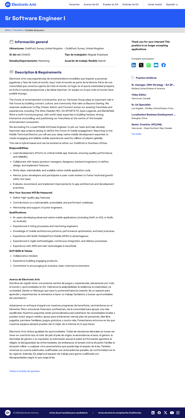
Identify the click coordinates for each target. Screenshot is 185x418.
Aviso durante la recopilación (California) (119, 412)
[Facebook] (159, 412)
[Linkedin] (153, 412)
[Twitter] (166, 412)
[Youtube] (172, 412)
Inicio (8, 30)
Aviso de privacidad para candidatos (68, 412)
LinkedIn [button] (135, 65)
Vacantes (18, 30)
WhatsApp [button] (150, 65)
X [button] (142, 65)
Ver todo (136, 134)
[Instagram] (178, 412)
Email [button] (157, 65)
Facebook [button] (165, 65)
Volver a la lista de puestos (24, 371)
